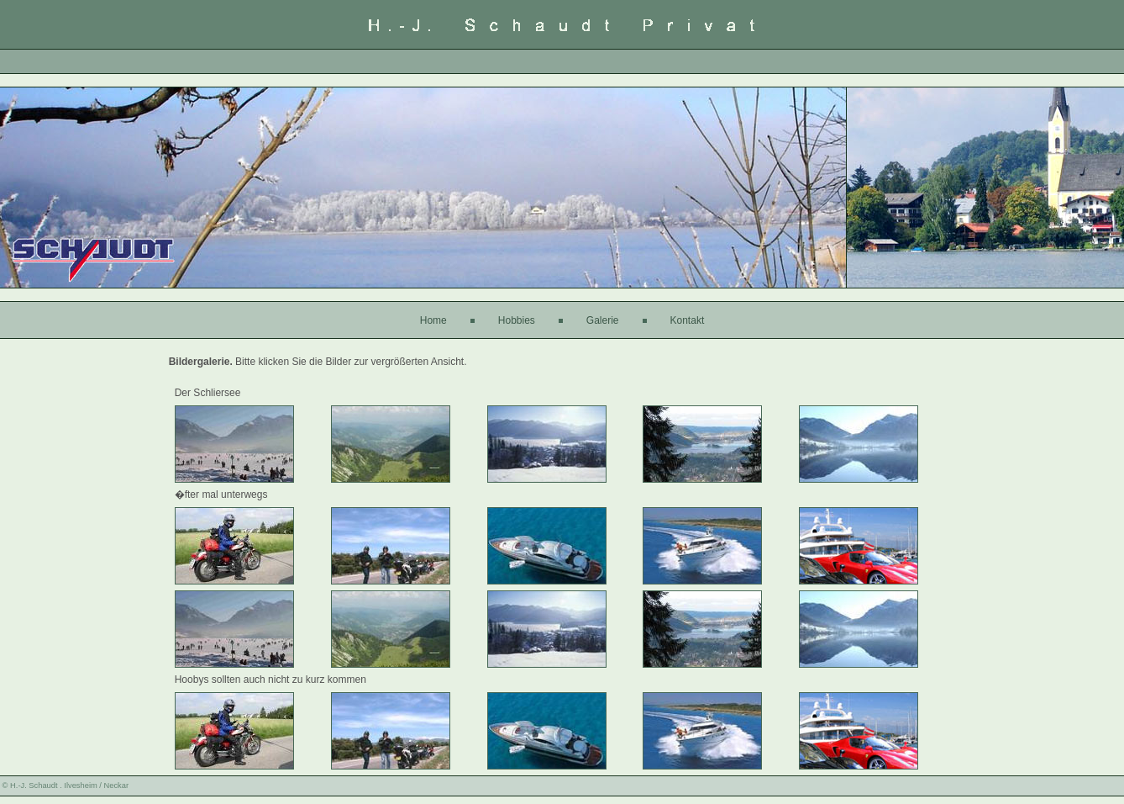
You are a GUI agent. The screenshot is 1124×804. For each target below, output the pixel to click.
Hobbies (516, 320)
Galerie (602, 320)
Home (433, 320)
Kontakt (687, 320)
